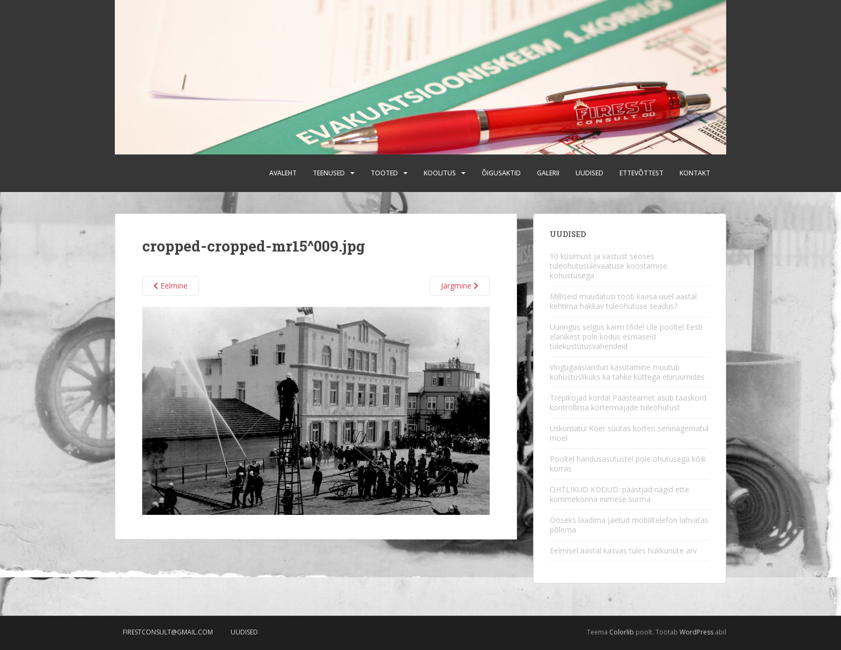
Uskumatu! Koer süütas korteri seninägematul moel (629, 433)
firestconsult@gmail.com (168, 632)
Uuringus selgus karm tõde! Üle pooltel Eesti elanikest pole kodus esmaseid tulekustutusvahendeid (626, 336)
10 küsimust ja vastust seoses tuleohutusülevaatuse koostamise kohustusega (608, 265)
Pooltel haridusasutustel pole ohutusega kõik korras (628, 464)
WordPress (696, 632)
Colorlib (621, 632)
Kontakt (695, 173)
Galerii (548, 173)
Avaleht (283, 173)
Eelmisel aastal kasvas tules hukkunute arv (623, 550)
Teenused (329, 173)
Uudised (589, 173)
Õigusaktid (501, 173)
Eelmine (170, 285)
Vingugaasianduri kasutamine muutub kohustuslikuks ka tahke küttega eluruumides (627, 372)
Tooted (384, 173)
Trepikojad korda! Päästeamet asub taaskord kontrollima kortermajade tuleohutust (628, 402)
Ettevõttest (641, 173)
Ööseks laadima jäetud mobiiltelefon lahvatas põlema (629, 525)
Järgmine (459, 285)
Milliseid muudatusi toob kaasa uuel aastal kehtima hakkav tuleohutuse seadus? (623, 301)
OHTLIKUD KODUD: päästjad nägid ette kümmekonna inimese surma (619, 494)
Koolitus (440, 173)
